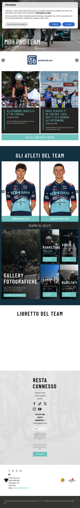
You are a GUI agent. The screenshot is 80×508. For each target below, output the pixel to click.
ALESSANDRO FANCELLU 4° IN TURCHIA (21, 112)
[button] (3, 60)
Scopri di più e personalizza (16, 24)
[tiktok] (39, 403)
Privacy (54, 501)
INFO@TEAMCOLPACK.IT (22, 488)
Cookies (59, 501)
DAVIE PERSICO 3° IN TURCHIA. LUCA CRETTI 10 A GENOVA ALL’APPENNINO (57, 115)
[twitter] (45, 403)
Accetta (68, 24)
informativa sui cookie (44, 13)
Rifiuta (55, 24)
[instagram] (34, 409)
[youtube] (39, 409)
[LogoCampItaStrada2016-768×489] (71, 478)
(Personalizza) (65, 501)
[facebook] (34, 403)
